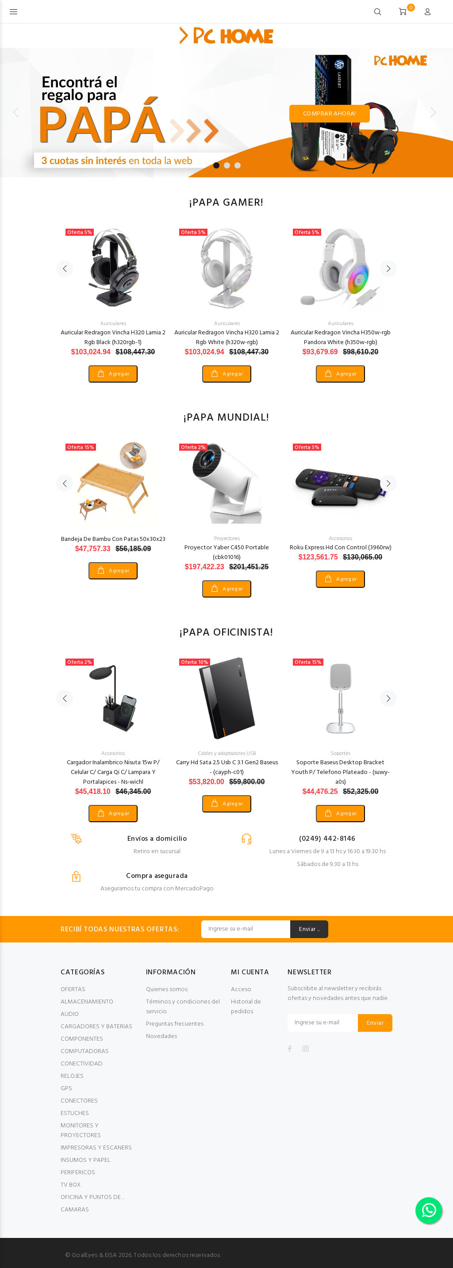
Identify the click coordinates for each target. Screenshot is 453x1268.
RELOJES (72, 1076)
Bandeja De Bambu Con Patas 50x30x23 (113, 539)
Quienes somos (167, 990)
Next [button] (388, 268)
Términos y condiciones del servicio (183, 1007)
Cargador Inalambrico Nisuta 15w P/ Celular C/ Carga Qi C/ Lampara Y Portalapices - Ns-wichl (113, 772)
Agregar (118, 374)
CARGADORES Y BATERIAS (96, 1027)
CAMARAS (75, 1210)
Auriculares (113, 323)
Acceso (241, 990)
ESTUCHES (75, 1113)
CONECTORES (79, 1101)
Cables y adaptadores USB (227, 753)
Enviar (375, 1023)
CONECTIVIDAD (82, 1064)
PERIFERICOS (78, 1173)
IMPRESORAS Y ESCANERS (96, 1148)
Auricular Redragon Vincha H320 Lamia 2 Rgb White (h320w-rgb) (226, 338)
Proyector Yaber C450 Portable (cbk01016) (226, 553)
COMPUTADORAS (85, 1051)
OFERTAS (73, 990)
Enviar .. (309, 929)
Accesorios (340, 538)
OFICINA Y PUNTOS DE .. (92, 1197)
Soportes (340, 753)
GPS (66, 1089)
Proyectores (227, 538)
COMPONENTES (82, 1039)
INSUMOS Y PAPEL (86, 1160)
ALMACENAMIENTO (87, 1002)
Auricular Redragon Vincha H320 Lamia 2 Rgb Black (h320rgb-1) (113, 338)
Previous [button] (64, 268)
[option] (113, 295)
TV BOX (71, 1185)
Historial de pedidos (246, 1007)
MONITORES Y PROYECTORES (81, 1131)
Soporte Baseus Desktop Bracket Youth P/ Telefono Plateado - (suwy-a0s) (340, 772)
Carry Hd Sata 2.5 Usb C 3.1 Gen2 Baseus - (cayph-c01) (227, 768)
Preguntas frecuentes (174, 1024)
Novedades (161, 1036)
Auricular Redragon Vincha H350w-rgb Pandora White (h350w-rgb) (341, 338)
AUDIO (70, 1014)
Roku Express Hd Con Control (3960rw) (341, 548)
